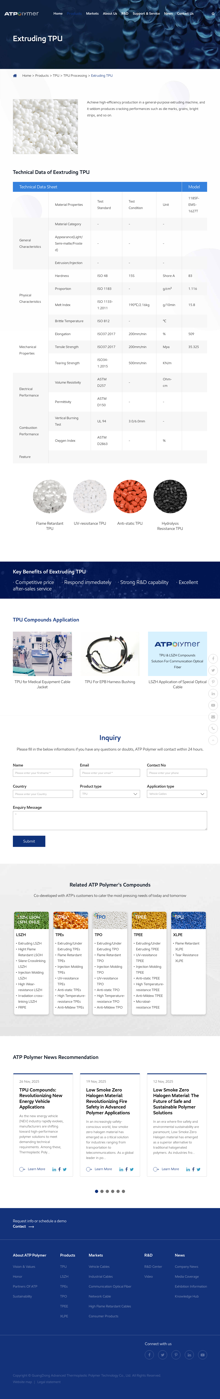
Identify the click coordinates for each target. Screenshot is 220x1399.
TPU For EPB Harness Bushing (110, 681)
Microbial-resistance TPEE (148, 1004)
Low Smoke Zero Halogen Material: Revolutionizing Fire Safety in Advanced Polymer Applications (108, 1101)
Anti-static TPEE (148, 978)
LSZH (21, 934)
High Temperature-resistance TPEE (150, 987)
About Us (110, 13)
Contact (23, 1226)
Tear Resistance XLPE (186, 958)
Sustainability (22, 1296)
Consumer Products (103, 1316)
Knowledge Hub (187, 1296)
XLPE (177, 934)
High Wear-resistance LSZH (30, 987)
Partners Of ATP (25, 1286)
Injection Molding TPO (109, 969)
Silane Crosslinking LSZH (32, 964)
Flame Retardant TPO (109, 958)
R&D (124, 13)
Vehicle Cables (99, 1267)
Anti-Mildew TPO (110, 1007)
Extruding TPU (102, 75)
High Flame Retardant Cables (110, 1306)
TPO (98, 934)
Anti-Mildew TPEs (71, 1007)
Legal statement (49, 1382)
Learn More (32, 1169)
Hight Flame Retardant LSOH (30, 952)
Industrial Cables (101, 1276)
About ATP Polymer (30, 1255)
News (168, 13)
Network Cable (100, 1296)
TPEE (138, 934)
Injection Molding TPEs (70, 969)
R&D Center (153, 1267)
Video (148, 1276)
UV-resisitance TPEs (68, 981)
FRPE (22, 1007)
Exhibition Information (191, 1286)
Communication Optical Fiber (110, 1286)
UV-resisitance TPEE (146, 958)
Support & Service (146, 13)
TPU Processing (75, 75)
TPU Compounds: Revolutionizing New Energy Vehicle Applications (41, 1098)
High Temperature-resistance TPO (111, 999)
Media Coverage (187, 1276)
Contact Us (185, 13)
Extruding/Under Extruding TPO (109, 946)
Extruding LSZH (29, 943)
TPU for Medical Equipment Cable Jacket (42, 684)
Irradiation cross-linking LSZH (30, 999)
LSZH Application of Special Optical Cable (178, 684)
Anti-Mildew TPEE (149, 996)
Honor (17, 1276)
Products (74, 13)
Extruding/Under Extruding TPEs (70, 946)
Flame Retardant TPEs (70, 958)
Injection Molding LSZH (31, 975)
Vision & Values (24, 1267)
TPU (56, 75)
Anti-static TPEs (69, 990)
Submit (29, 841)
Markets (92, 13)
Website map (23, 1382)
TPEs (59, 934)
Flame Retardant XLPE (187, 946)
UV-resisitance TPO (107, 981)
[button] (96, 1191)
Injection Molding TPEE (148, 969)
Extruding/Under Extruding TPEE (148, 946)
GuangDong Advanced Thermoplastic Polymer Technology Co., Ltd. (81, 1375)
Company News (186, 1267)
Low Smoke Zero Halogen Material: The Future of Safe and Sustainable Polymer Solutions (176, 1101)
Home (58, 13)
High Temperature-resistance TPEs (72, 999)
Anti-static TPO (108, 990)
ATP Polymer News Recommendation (55, 1057)
